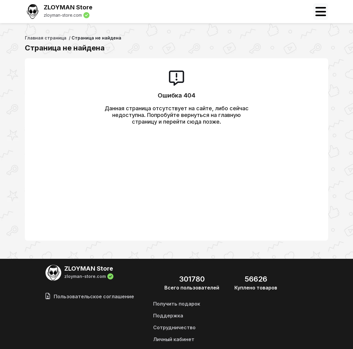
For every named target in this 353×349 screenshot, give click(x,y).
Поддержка (168, 316)
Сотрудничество (174, 327)
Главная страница (45, 37)
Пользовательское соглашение (89, 296)
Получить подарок (176, 304)
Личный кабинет (173, 339)
